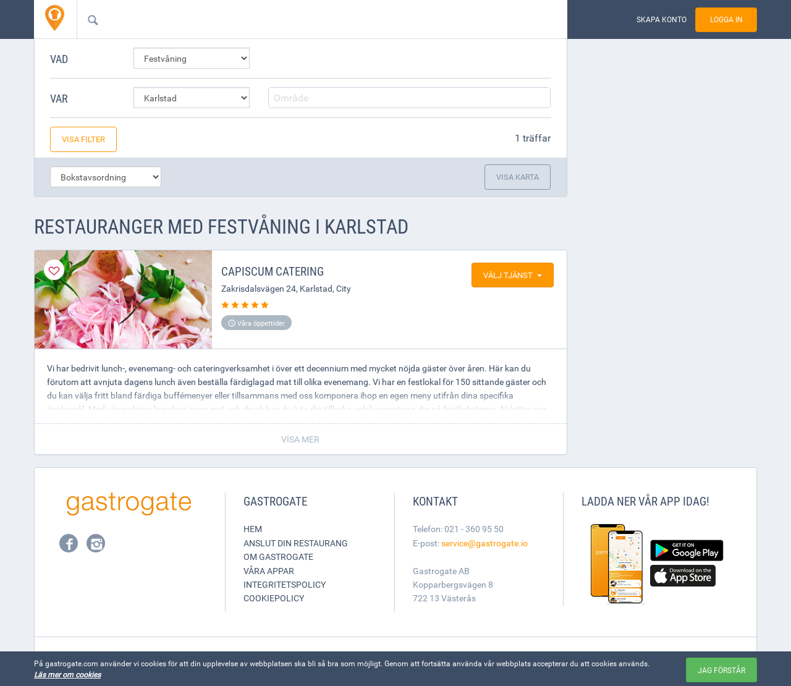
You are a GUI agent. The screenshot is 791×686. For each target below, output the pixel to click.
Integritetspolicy (284, 584)
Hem (252, 529)
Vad (59, 58)
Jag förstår (721, 670)
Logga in (726, 19)
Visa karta (517, 176)
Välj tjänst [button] (512, 275)
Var (59, 98)
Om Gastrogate (278, 556)
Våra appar (268, 571)
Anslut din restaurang (295, 543)
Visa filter (83, 139)
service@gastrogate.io (484, 543)
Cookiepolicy (273, 598)
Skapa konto (662, 19)
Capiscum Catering (272, 271)
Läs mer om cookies (67, 674)
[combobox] (302, 19)
